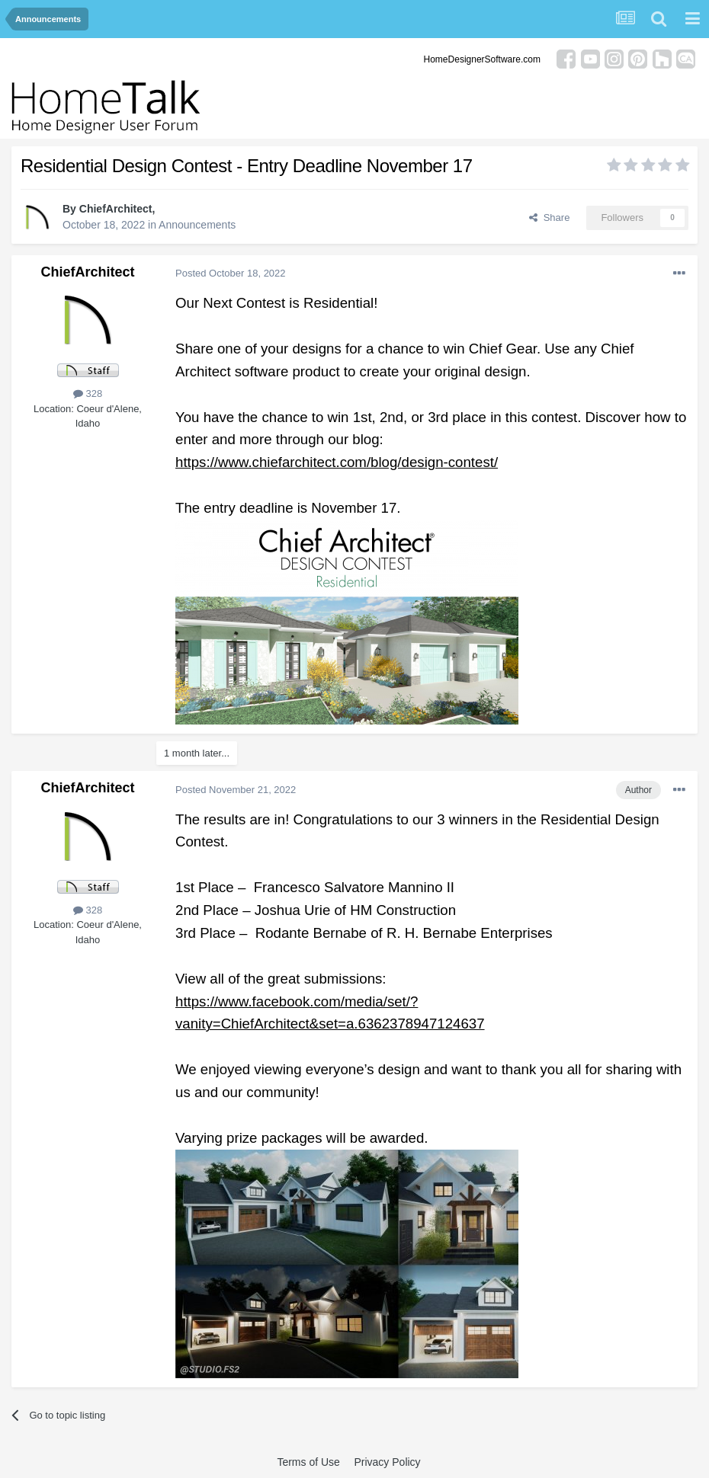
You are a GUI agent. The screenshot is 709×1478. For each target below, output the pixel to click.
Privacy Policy (387, 1462)
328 (87, 393)
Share (549, 217)
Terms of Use (308, 1462)
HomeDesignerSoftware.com (482, 59)
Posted (230, 273)
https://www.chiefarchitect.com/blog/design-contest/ (336, 462)
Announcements (197, 225)
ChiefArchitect (115, 209)
